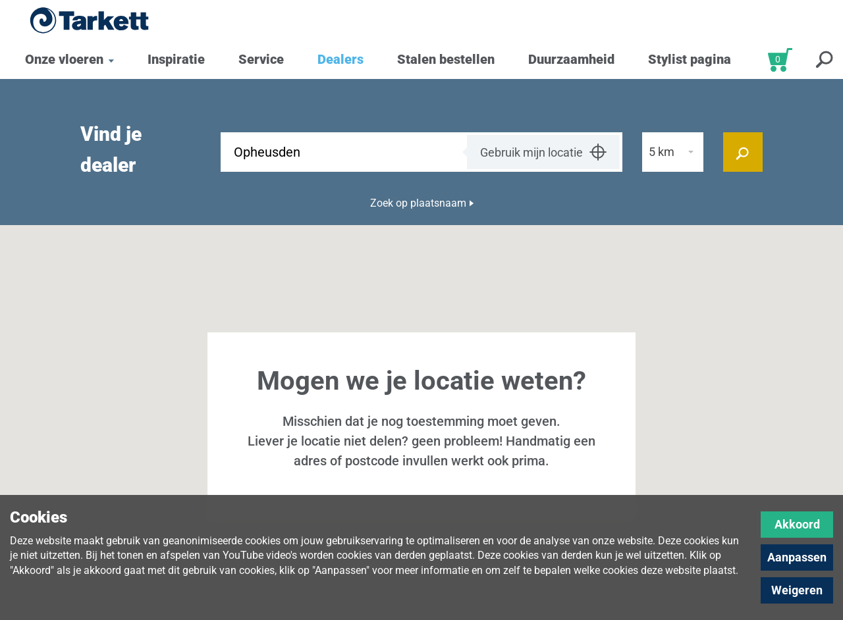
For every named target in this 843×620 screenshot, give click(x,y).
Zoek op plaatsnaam (418, 203)
